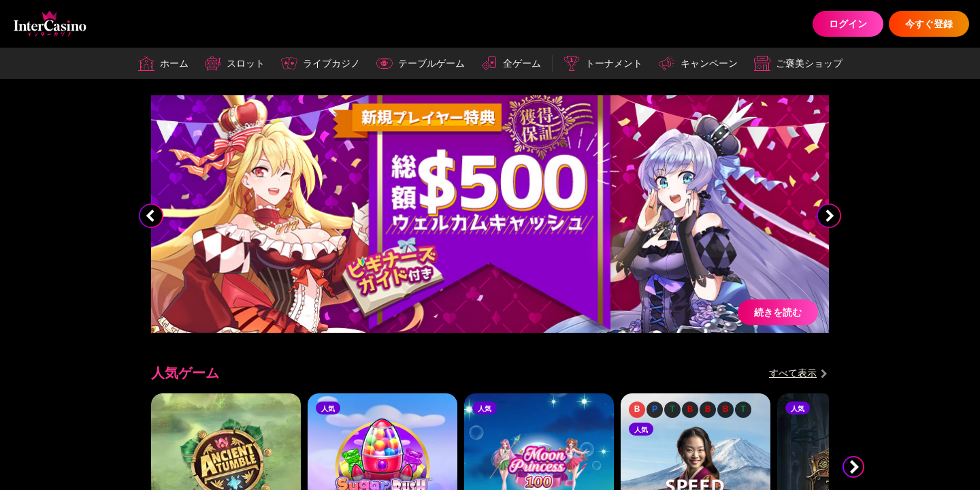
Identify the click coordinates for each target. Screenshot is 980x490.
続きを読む (778, 312)
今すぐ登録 (929, 23)
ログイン (848, 23)
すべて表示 (793, 372)
